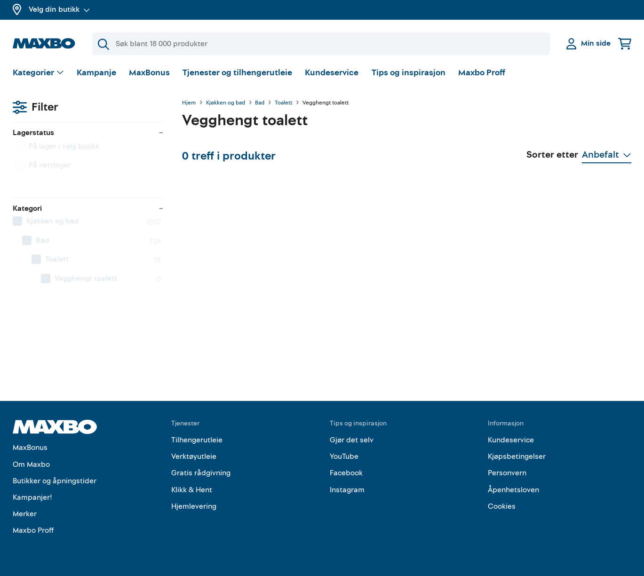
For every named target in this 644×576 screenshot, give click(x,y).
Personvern (507, 473)
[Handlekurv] (624, 43)
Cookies (502, 506)
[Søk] (321, 43)
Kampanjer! (32, 497)
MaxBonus (149, 73)
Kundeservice (331, 73)
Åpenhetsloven (513, 490)
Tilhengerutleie (197, 440)
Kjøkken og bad (225, 103)
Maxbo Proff (481, 73)
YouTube (344, 456)
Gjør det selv (352, 440)
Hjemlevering (193, 506)
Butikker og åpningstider (54, 481)
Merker (25, 514)
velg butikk (80, 153)
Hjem (189, 103)
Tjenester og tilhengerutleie (237, 73)
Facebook (346, 473)
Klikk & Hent (191, 490)
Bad (259, 103)
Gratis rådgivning (201, 473)
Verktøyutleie (193, 456)
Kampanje (96, 73)
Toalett (283, 103)
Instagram (347, 490)
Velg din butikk (59, 9)
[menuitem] (88, 228)
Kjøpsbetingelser (517, 456)
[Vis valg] (38, 73)
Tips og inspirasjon (408, 73)
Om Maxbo (31, 464)
